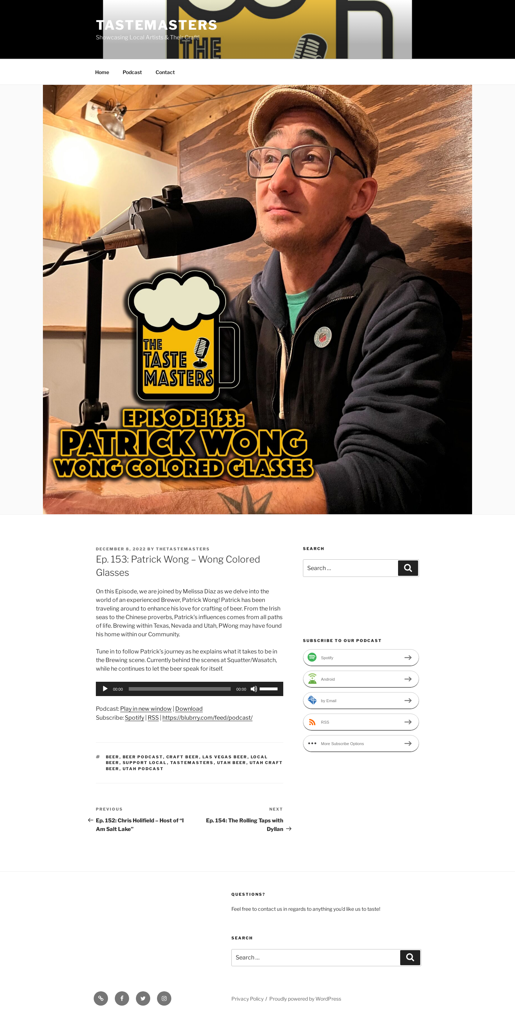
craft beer (182, 756)
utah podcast (143, 768)
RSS (153, 717)
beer (112, 756)
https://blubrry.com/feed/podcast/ (207, 717)
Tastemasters (157, 25)
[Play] (105, 688)
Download (189, 708)
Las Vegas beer (224, 756)
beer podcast (143, 756)
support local (145, 762)
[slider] (180, 689)
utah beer (231, 762)
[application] (189, 689)
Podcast (132, 72)
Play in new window (146, 708)
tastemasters (192, 762)
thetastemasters (183, 548)
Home (102, 72)
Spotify (134, 717)
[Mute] (254, 688)
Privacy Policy (247, 999)
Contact (165, 72)
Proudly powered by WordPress (305, 999)
